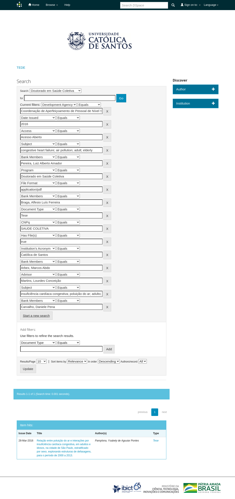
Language (211, 4)
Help (67, 4)
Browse (52, 4)
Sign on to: (190, 4)
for (21, 98)
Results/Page (27, 361)
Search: (24, 91)
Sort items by (58, 361)
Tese (156, 440)
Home (33, 4)
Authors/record (129, 361)
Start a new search (36, 315)
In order (92, 361)
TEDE (21, 67)
